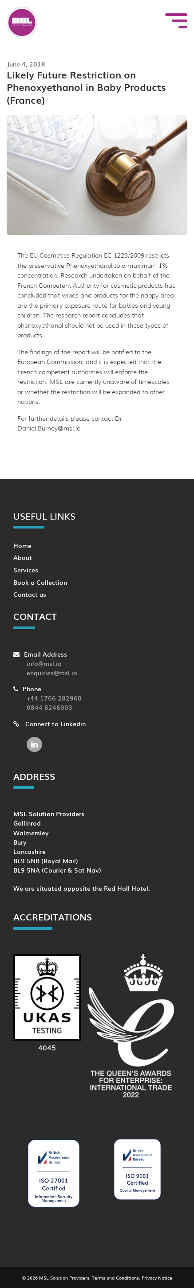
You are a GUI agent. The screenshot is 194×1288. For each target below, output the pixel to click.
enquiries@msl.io (52, 672)
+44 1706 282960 (54, 697)
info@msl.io (44, 663)
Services (25, 569)
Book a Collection (40, 582)
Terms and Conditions (115, 1277)
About (22, 557)
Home (22, 545)
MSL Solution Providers (64, 1277)
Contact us (29, 594)
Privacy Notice (157, 1277)
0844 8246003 (49, 707)
